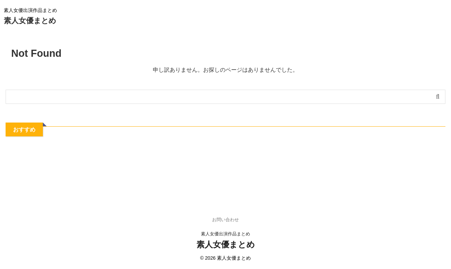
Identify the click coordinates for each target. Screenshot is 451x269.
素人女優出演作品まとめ (225, 233)
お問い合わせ (225, 219)
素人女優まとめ (30, 20)
